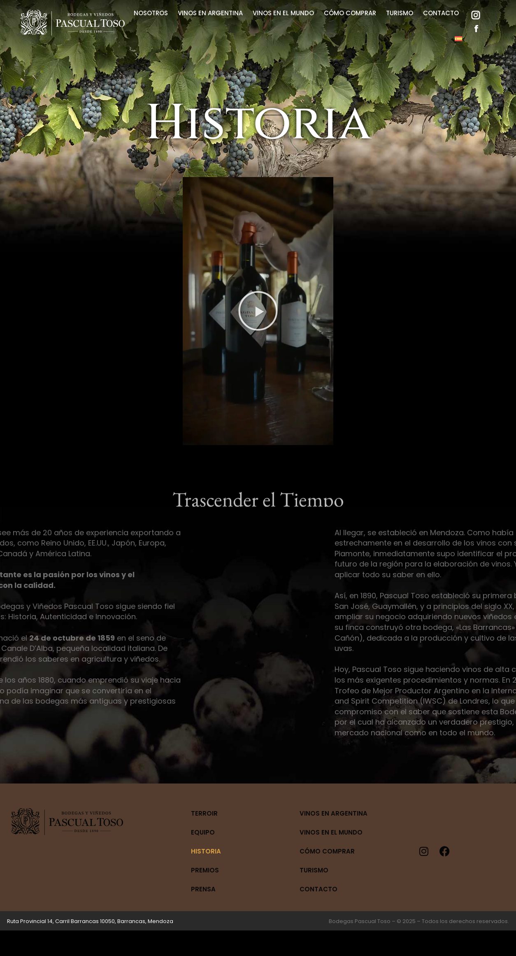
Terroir (204, 813)
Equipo (203, 832)
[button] (258, 310)
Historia (206, 851)
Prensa (203, 889)
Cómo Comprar (327, 851)
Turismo (314, 870)
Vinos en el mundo (331, 832)
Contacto (318, 889)
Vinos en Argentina (333, 813)
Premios (205, 870)
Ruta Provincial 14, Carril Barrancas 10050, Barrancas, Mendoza (90, 921)
